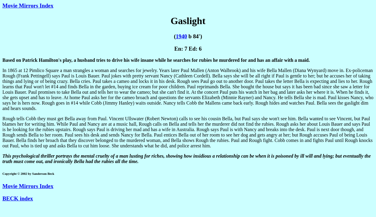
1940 (181, 36)
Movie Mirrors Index (27, 5)
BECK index (17, 198)
